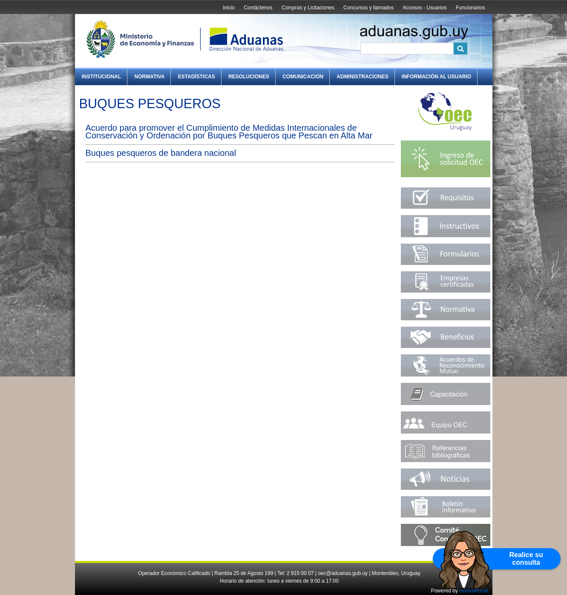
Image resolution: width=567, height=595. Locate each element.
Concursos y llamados (368, 8)
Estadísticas (196, 77)
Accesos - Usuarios (424, 8)
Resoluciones (248, 77)
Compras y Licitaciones (308, 8)
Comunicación (302, 77)
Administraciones (362, 77)
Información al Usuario (436, 77)
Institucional (101, 77)
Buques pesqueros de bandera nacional (161, 153)
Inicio (229, 8)
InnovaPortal (473, 591)
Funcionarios (470, 8)
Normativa (150, 77)
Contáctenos (258, 8)
